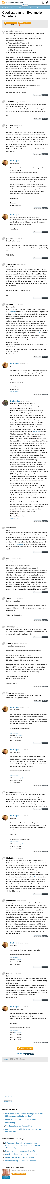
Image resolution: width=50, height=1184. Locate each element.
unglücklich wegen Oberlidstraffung (19, 1157)
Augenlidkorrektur (8, 1101)
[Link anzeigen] (14, 391)
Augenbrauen (20, 544)
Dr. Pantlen (15, 401)
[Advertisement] (25, 1078)
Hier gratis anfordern (19, 1173)
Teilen (6, 1059)
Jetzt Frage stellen (24, 23)
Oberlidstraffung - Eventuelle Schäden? (21, 1154)
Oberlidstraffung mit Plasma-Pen (18, 1126)
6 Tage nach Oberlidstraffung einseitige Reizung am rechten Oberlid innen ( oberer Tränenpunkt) (22, 1145)
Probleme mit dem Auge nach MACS (20, 1151)
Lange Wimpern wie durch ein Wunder (20, 1119)
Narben (39, 333)
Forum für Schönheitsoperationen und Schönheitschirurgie (15, 7)
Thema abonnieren (10, 23)
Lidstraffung (36, 431)
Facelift (36, 877)
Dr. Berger (14, 161)
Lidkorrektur (7, 1096)
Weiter (32, 1053)
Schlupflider (12, 311)
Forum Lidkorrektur (34, 7)
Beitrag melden (37, 95)
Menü (25, 5)
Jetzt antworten (25, 1048)
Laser (41, 535)
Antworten (44, 95)
